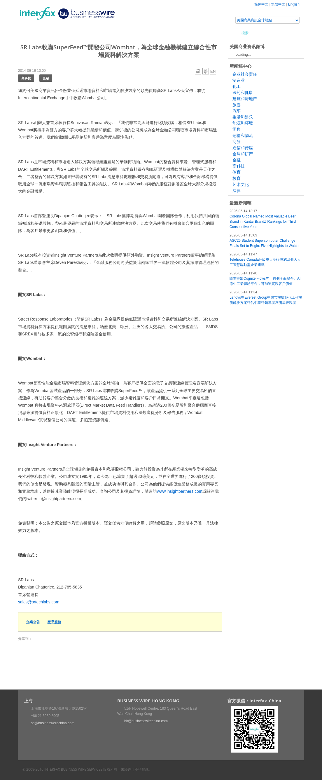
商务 (236, 141)
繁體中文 (278, 4)
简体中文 (261, 4)
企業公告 (33, 621)
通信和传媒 (242, 147)
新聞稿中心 (51, 32)
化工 (236, 86)
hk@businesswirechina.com (146, 721)
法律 (236, 190)
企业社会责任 (244, 74)
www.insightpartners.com (179, 491)
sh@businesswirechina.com (52, 723)
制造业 (238, 80)
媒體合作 (101, 32)
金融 (46, 78)
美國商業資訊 (129, 32)
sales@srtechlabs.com (38, 602)
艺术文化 (240, 184)
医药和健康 (242, 92)
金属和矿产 (242, 154)
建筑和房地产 (244, 98)
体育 (236, 172)
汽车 (236, 111)
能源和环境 (242, 123)
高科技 (26, 78)
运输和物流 (242, 135)
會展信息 (77, 32)
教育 (236, 178)
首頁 (29, 32)
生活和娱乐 (242, 117)
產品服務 (54, 621)
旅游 (236, 104)
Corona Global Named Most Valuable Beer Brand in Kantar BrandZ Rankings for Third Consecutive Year (263, 221)
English (294, 4)
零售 (236, 129)
